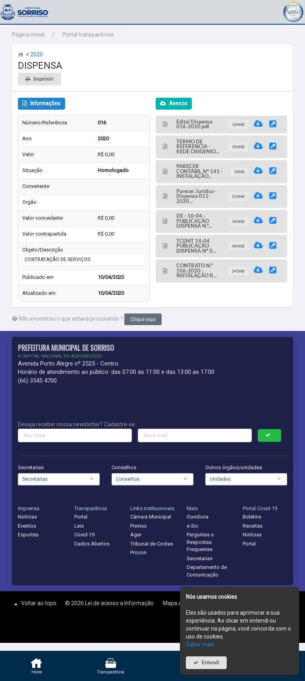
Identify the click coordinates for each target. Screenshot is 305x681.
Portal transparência (88, 34)
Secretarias (31, 467)
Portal (80, 517)
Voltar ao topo (34, 604)
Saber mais (200, 644)
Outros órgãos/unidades (233, 467)
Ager (135, 535)
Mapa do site (179, 603)
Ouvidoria (197, 517)
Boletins (252, 517)
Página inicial (28, 34)
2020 (34, 54)
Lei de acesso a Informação (120, 603)
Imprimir (43, 79)
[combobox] (59, 479)
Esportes (28, 535)
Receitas (253, 526)
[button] (293, 11)
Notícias (27, 517)
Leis (79, 526)
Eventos (27, 526)
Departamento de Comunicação (207, 571)
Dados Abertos (92, 544)
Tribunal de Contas (151, 544)
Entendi (210, 663)
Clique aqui (143, 319)
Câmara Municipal (150, 517)
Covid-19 (84, 535)
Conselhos (124, 467)
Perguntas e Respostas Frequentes (200, 542)
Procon (138, 552)
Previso (138, 526)
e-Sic (192, 526)
